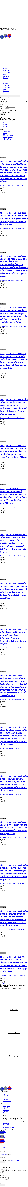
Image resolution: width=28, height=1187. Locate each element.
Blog (4, 1097)
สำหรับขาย (3, 96)
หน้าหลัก (5, 68)
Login (9, 1154)
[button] (14, 80)
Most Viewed (6, 134)
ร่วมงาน (5, 74)
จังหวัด (2, 104)
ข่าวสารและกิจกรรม (14, 1033)
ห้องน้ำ (2, 112)
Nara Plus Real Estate (14, 1130)
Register (5, 1147)
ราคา (1, 108)
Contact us (5, 1099)
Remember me (4, 1153)
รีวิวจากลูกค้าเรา (14, 1056)
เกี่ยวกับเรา (6, 76)
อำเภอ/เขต (3, 106)
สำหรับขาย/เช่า (16, 96)
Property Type (6, 1094)
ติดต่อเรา (5, 78)
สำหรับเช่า (9, 96)
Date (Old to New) (7, 138)
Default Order (6, 131)
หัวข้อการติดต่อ (4, 1177)
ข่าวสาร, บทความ (7, 72)
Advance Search (7, 1101)
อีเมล (1, 1176)
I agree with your (10, 1160)
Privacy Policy (6, 1098)
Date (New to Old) (7, 139)
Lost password (3, 1154)
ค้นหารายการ (3, 98)
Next (5, 983)
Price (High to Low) (8, 137)
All (3, 122)
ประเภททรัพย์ (3, 103)
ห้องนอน (2, 110)
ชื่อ (1, 1172)
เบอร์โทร (2, 1174)
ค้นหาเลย (3, 114)
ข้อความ (2, 1184)
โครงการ (2, 99)
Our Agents (5, 1095)
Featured (5, 133)
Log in (4, 1146)
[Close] (1, 1143)
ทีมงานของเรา (14, 1010)
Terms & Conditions (15, 1160)
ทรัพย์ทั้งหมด (6, 70)
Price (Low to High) (8, 135)
